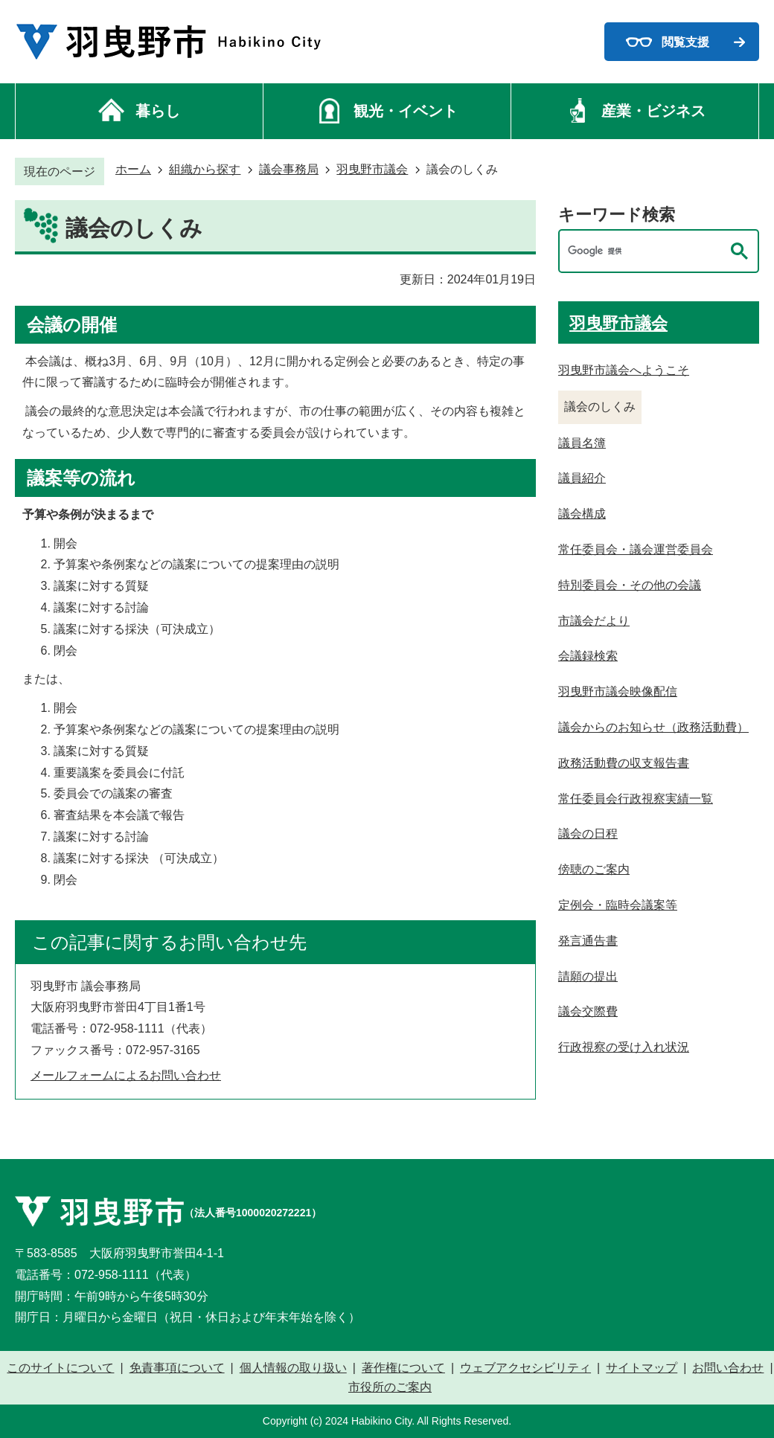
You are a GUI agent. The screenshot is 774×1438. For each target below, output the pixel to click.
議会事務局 (289, 169)
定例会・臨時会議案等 (617, 905)
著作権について (403, 1368)
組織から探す (204, 169)
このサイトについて (60, 1368)
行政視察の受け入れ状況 (623, 1047)
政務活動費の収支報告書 (623, 763)
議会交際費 (588, 1011)
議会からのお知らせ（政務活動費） (653, 727)
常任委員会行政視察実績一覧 (635, 798)
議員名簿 (582, 443)
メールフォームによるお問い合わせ (126, 1075)
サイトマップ (641, 1368)
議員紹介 (582, 478)
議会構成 (582, 513)
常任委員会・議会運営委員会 (635, 549)
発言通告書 (588, 940)
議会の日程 (588, 833)
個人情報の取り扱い (293, 1368)
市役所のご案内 (390, 1387)
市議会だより (594, 620)
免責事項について (177, 1368)
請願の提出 (588, 976)
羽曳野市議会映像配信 (617, 691)
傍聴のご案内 (594, 869)
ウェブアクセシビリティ (525, 1368)
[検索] (644, 251)
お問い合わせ (728, 1368)
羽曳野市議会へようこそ (623, 370)
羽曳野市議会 (372, 169)
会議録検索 (588, 655)
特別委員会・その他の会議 (629, 585)
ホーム (133, 169)
